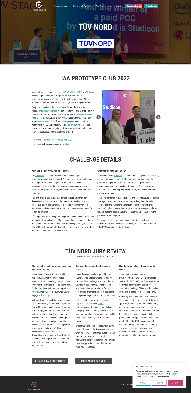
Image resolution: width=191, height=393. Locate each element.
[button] (98, 117)
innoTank (35, 292)
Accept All (175, 383)
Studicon (67, 144)
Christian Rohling (72, 125)
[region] (159, 375)
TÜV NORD (39, 175)
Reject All (159, 383)
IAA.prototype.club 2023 (61, 139)
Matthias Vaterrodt (48, 111)
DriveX (101, 303)
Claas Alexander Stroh (46, 121)
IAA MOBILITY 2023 (71, 92)
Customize (143, 383)
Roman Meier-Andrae (83, 114)
